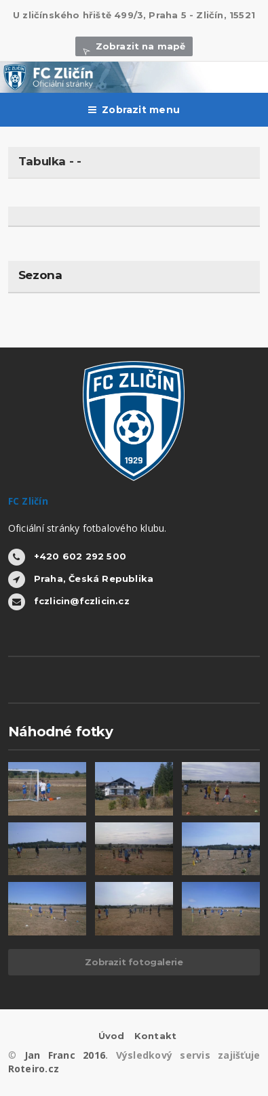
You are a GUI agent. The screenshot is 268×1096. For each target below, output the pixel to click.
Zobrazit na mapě (133, 46)
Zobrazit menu (134, 110)
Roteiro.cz (33, 1068)
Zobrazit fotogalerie (134, 961)
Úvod (111, 1035)
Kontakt (155, 1035)
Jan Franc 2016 (65, 1055)
